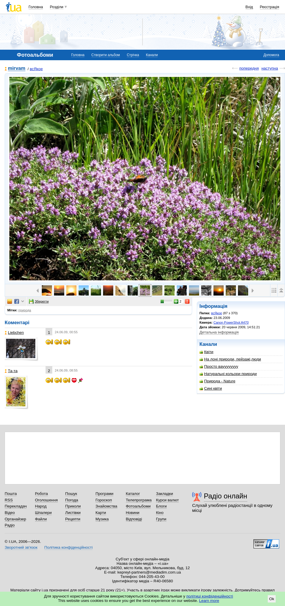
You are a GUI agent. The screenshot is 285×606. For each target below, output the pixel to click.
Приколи (73, 506)
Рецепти (72, 519)
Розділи (56, 7)
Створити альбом (105, 55)
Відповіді (134, 519)
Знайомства (106, 506)
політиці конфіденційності (209, 596)
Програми (104, 493)
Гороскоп (103, 500)
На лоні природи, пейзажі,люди (230, 359)
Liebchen (14, 332)
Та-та (11, 371)
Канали (152, 55)
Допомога (271, 55)
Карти (100, 512)
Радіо (10, 525)
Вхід (249, 7)
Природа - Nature (217, 381)
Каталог (133, 493)
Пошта (11, 493)
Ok (271, 599)
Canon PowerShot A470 (230, 322)
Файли (41, 519)
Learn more (209, 600)
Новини (133, 512)
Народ (41, 506)
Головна (36, 7)
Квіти (206, 352)
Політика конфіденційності (68, 547)
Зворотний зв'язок (21, 547)
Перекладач (16, 506)
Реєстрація (269, 7)
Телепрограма (139, 500)
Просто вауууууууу (218, 366)
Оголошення (46, 500)
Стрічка (133, 55)
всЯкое (36, 69)
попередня (249, 68)
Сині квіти (210, 388)
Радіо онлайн (225, 496)
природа (24, 310)
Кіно (160, 512)
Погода (71, 500)
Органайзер (15, 519)
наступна (269, 68)
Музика (102, 519)
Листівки (73, 512)
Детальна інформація (219, 332)
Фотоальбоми (138, 506)
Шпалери (43, 512)
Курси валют (167, 500)
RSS (9, 500)
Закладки (164, 493)
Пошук (71, 493)
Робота (41, 493)
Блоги (161, 506)
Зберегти (39, 301)
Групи (161, 519)
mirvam (16, 68)
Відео (10, 512)
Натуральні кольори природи (228, 374)
